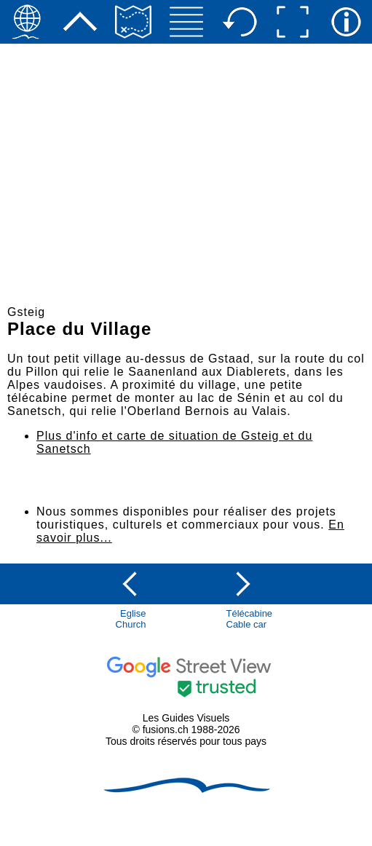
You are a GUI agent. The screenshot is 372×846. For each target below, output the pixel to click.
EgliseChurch (131, 619)
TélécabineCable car (249, 619)
